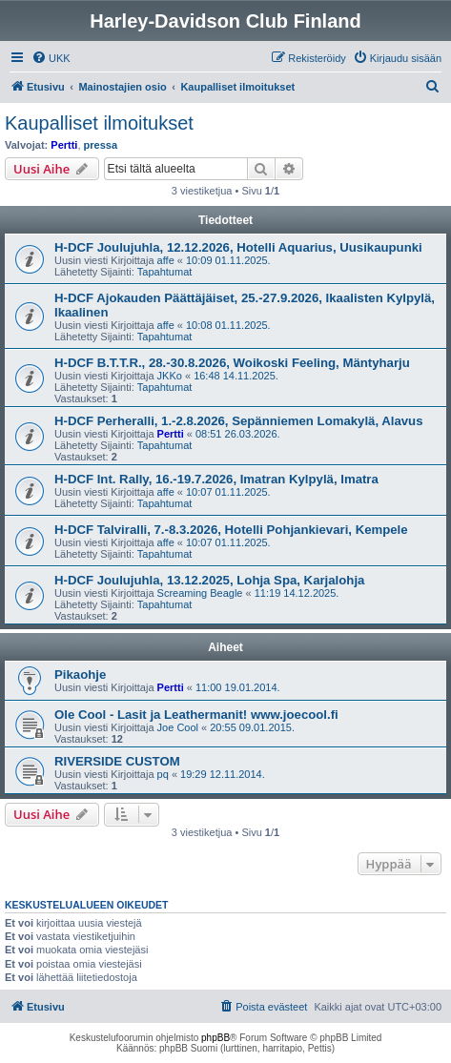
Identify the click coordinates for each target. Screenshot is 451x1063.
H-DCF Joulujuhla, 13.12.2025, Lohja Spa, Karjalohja (209, 580)
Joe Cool (177, 727)
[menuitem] (51, 58)
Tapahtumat (164, 271)
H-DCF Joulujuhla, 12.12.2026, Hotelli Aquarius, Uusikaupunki (238, 247)
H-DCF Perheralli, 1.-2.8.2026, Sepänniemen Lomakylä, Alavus (238, 421)
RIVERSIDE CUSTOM (117, 761)
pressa (100, 145)
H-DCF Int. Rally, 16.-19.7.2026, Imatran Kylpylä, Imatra (216, 479)
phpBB (215, 1037)
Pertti (64, 145)
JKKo (169, 375)
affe (165, 260)
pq (163, 774)
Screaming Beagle (200, 593)
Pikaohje (80, 674)
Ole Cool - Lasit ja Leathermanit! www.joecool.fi (196, 714)
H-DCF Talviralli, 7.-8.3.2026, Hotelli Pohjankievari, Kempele (231, 529)
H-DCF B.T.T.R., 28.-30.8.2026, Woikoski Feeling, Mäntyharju (232, 363)
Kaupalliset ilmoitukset (99, 122)
